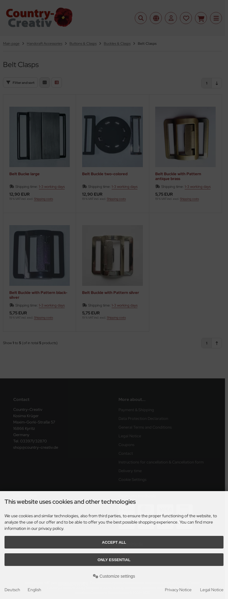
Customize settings (114, 576)
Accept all (114, 542)
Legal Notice (211, 589)
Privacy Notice (178, 589)
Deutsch (12, 589)
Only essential (114, 560)
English (34, 589)
